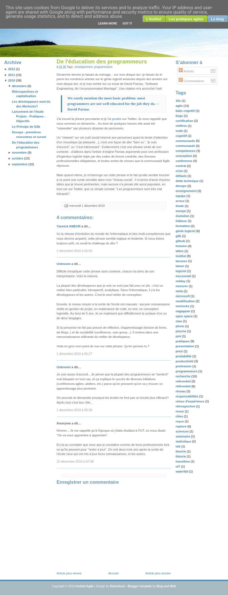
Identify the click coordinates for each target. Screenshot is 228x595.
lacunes (181, 261)
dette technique (187, 181)
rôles (179, 416)
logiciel (181, 271)
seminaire (183, 436)
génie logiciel (185, 231)
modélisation (185, 301)
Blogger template (140, 586)
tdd (178, 446)
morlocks (182, 306)
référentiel (183, 386)
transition (182, 461)
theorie (181, 451)
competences (185, 151)
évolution (182, 216)
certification (184, 120)
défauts (181, 176)
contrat (181, 166)
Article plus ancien (158, 573)
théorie (181, 456)
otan (179, 321)
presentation (185, 346)
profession (183, 366)
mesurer (182, 286)
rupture (181, 426)
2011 (11, 75)
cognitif (181, 135)
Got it (127, 23)
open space (184, 316)
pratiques (182, 341)
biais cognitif (185, 110)
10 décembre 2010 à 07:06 (75, 461)
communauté (185, 145)
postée (117, 119)
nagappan (183, 311)
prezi (179, 351)
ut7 (178, 466)
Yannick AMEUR (69, 226)
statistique (183, 441)
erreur (180, 201)
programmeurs (103, 66)
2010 (11, 80)
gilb (178, 236)
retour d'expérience (190, 401)
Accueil (113, 573)
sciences (182, 431)
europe (181, 211)
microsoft (182, 296)
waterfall (182, 471)
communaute (185, 140)
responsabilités (187, 396)
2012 (11, 69)
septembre (20, 164)
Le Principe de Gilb (26, 126)
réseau (180, 391)
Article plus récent (69, 573)
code (179, 130)
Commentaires (191, 81)
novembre (19, 152)
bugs (179, 115)
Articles (186, 71)
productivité (184, 361)
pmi (178, 336)
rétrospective (185, 406)
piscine (181, 331)
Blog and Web (166, 586)
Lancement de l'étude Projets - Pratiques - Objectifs (29, 116)
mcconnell (183, 276)
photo (180, 326)
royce (180, 421)
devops (181, 186)
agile (179, 105)
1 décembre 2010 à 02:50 (74, 250)
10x (178, 100)
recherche (183, 376)
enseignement (84, 66)
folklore (181, 221)
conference (184, 161)
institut (181, 256)
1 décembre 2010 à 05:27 (74, 353)
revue (180, 411)
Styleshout (117, 586)
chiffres (181, 125)
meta (179, 291)
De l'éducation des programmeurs (102, 61)
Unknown (64, 263)
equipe (180, 196)
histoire (181, 246)
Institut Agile (84, 586)
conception (184, 156)
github (180, 241)
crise (179, 171)
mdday (180, 281)
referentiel (183, 381)
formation (183, 226)
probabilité (183, 356)
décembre (19, 86)
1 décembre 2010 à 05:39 (74, 410)
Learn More (107, 23)
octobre (17, 158)
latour (180, 266)
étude (180, 206)
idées (179, 251)
